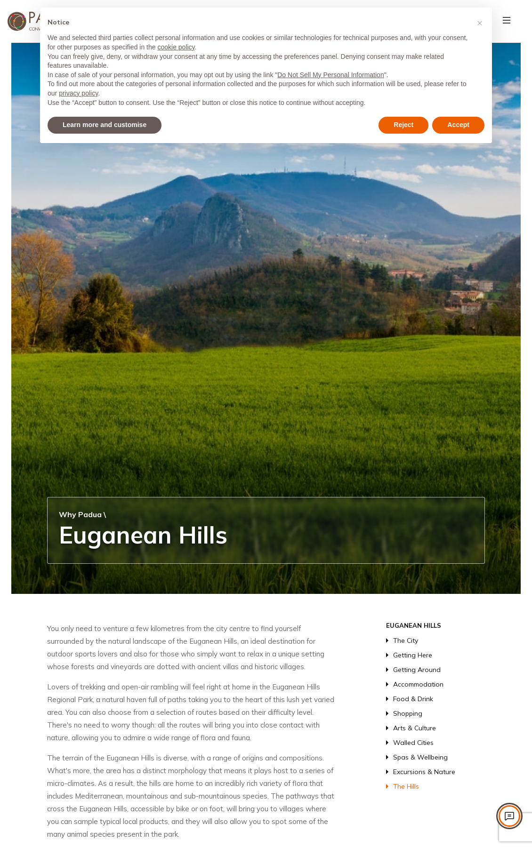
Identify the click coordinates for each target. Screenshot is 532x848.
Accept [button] (458, 124)
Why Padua (80, 514)
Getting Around (417, 669)
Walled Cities (413, 742)
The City (405, 640)
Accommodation (418, 684)
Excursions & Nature (424, 772)
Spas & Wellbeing (420, 757)
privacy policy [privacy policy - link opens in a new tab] (78, 93)
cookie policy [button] (175, 47)
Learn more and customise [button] (104, 124)
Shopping (407, 713)
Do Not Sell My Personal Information (330, 75)
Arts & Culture (414, 728)
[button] (479, 22)
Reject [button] (403, 124)
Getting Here (412, 655)
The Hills (406, 786)
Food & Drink (413, 699)
